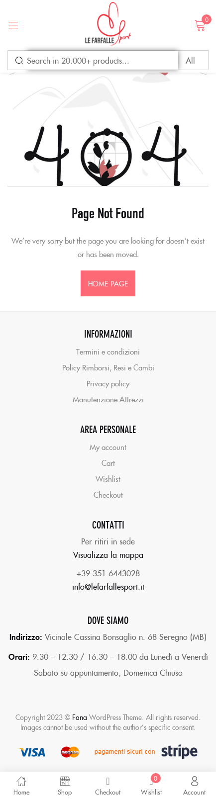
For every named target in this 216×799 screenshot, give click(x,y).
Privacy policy (108, 383)
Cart (108, 462)
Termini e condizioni (108, 351)
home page (108, 283)
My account (108, 447)
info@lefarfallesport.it (108, 586)
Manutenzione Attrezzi (108, 399)
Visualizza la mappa (108, 554)
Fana (79, 717)
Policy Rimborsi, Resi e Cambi (108, 367)
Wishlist (108, 478)
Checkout (108, 494)
